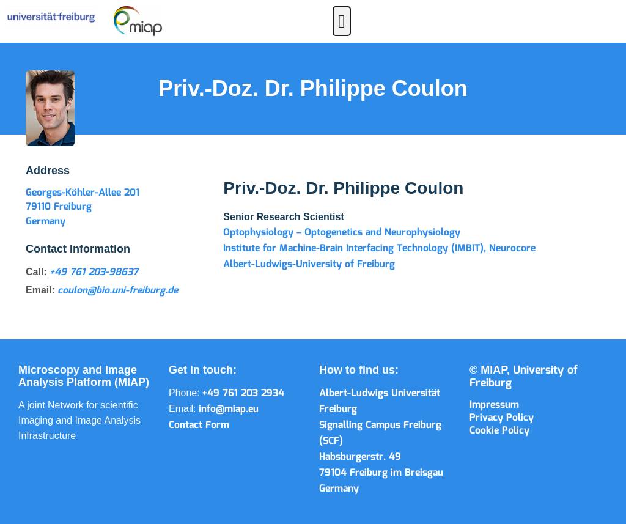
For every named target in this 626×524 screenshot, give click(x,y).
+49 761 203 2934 (243, 393)
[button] (342, 21)
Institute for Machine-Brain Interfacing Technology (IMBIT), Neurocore (379, 248)
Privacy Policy (502, 418)
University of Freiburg (524, 377)
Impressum (494, 405)
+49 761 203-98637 (94, 272)
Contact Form (199, 425)
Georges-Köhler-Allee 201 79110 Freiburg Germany (82, 207)
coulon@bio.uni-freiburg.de (117, 290)
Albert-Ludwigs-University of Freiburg (309, 264)
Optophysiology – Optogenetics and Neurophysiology (341, 232)
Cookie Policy (499, 430)
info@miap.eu (229, 409)
